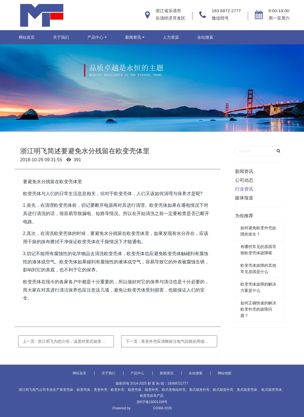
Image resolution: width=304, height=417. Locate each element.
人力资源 (171, 37)
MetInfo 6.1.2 (141, 408)
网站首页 (27, 37)
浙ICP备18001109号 (152, 402)
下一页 (171, 341)
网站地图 (224, 373)
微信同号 (220, 18)
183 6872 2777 (226, 10)
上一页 (68, 341)
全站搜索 (205, 37)
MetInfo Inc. (183, 408)
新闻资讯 (133, 37)
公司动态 (244, 180)
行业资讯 (244, 189)
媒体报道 (244, 197)
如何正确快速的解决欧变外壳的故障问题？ (258, 309)
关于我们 (61, 37)
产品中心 (95, 37)
